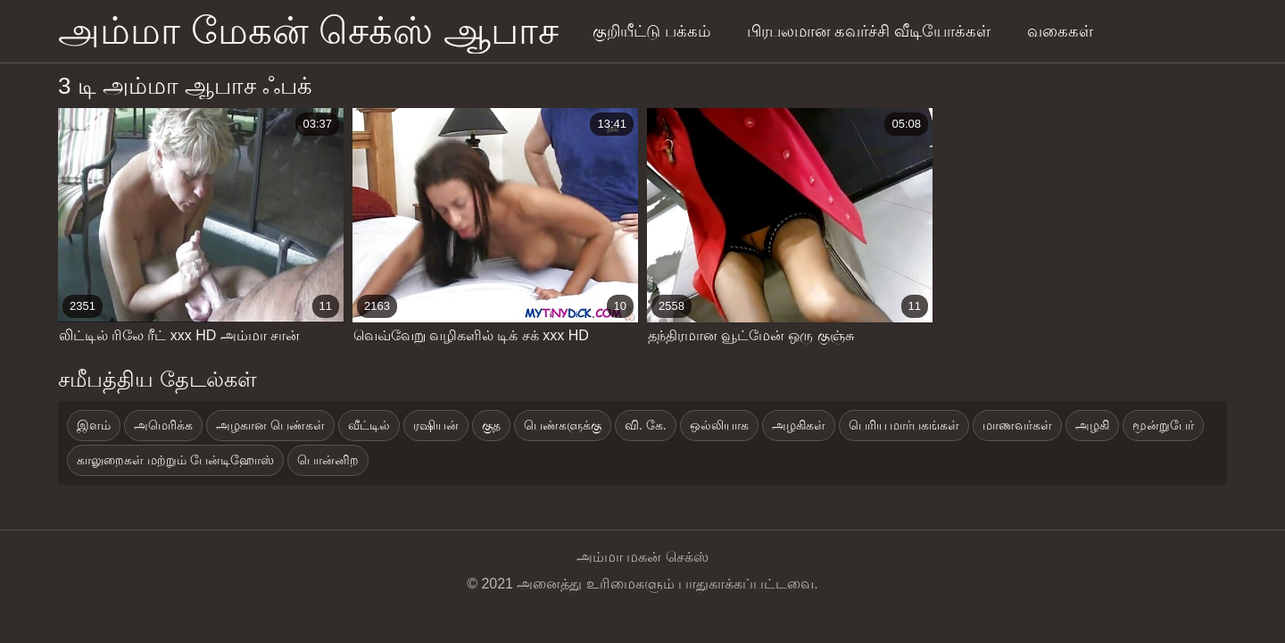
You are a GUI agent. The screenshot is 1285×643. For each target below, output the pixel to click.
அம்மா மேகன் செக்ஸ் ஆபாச (308, 31)
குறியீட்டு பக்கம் (651, 31)
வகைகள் (1060, 31)
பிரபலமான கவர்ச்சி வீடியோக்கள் (869, 31)
